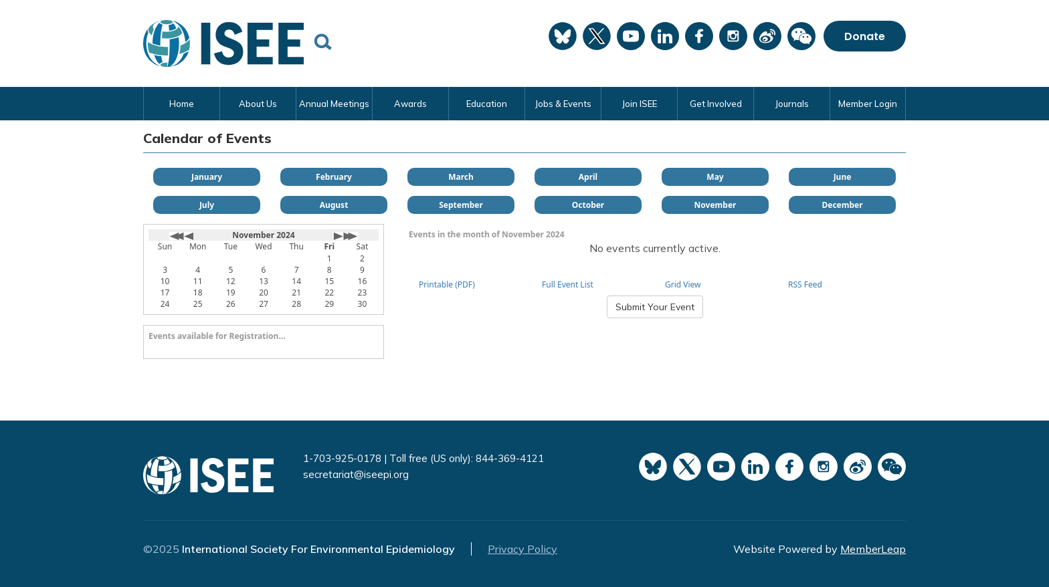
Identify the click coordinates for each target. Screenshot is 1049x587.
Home (181, 103)
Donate (864, 35)
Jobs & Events (563, 103)
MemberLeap (873, 549)
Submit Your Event (654, 307)
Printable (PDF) (447, 284)
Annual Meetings (334, 103)
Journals (792, 103)
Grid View (683, 284)
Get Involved (716, 103)
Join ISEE (639, 103)
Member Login (867, 103)
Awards (410, 103)
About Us (258, 103)
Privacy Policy (522, 549)
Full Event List (567, 284)
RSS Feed (805, 284)
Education (486, 103)
